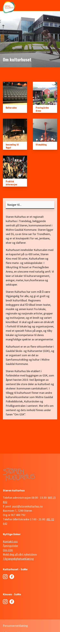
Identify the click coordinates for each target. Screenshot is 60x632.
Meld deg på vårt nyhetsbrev (20, 554)
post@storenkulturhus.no (27, 506)
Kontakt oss (10, 541)
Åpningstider (10, 546)
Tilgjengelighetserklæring (18, 558)
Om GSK (8, 550)
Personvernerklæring (15, 625)
